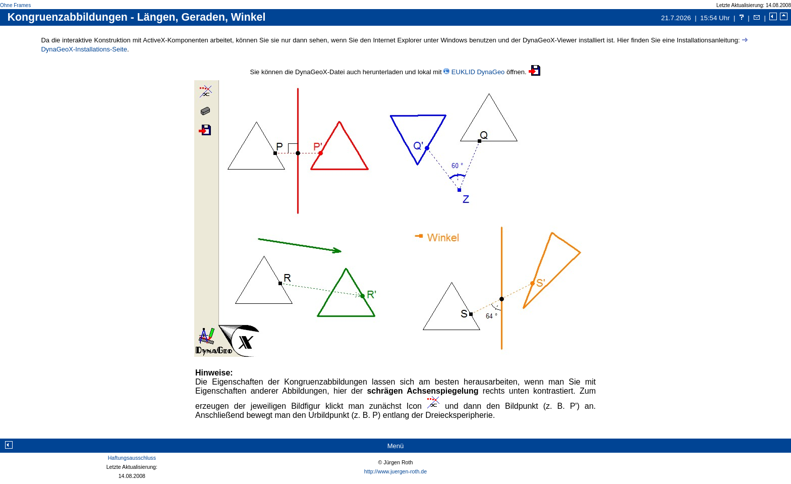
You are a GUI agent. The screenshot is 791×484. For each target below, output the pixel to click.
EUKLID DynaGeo (478, 72)
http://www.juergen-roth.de (395, 471)
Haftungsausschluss (132, 458)
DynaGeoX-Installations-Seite (84, 49)
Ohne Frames (15, 5)
